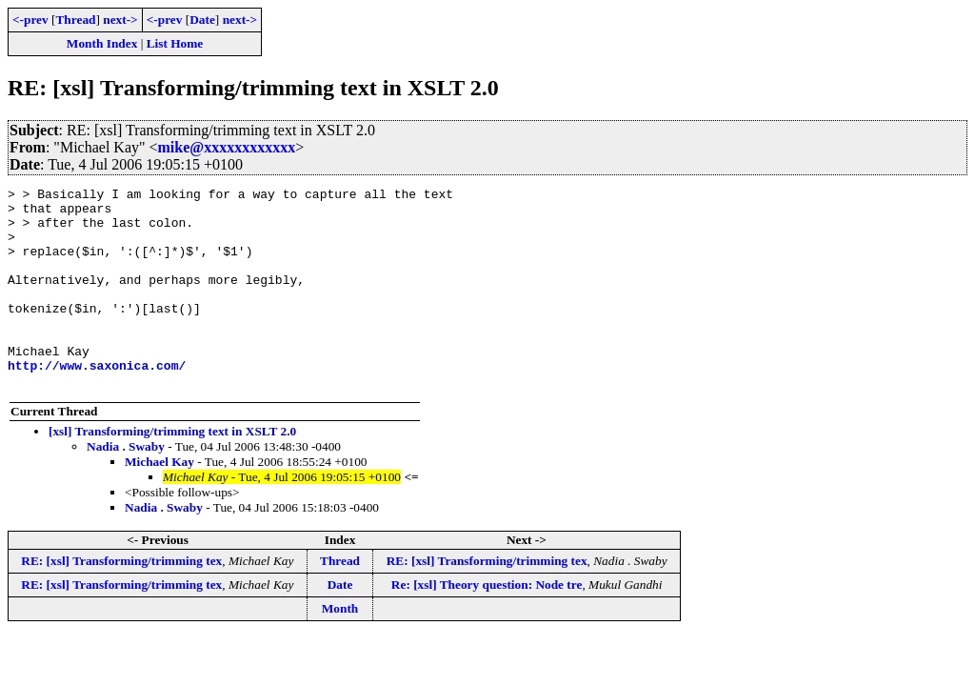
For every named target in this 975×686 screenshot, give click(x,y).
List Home (175, 43)
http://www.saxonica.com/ (97, 402)
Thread (75, 19)
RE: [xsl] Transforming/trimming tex (121, 601)
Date (202, 19)
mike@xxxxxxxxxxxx (227, 147)
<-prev (30, 19)
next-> (120, 19)
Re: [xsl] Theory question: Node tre (487, 624)
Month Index (102, 43)
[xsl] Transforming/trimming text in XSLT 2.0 (172, 471)
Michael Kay (159, 501)
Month (340, 648)
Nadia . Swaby (126, 486)
